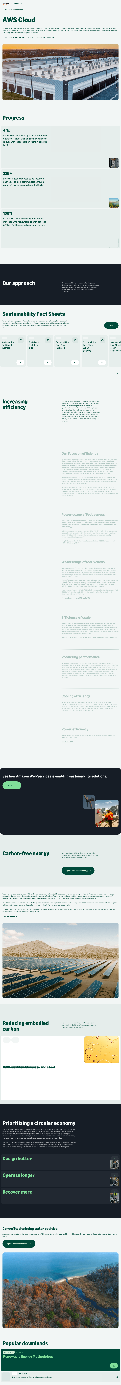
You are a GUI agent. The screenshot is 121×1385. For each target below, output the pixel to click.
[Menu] (117, 3)
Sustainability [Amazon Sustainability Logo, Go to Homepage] (16, 3)
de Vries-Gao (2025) (77, 592)
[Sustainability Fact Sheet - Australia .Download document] (20, 362)
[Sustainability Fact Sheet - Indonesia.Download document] (75, 362)
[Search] (112, 3)
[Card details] (115, 1158)
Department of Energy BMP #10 (71, 594)
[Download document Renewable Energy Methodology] (114, 1365)
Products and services (14, 10)
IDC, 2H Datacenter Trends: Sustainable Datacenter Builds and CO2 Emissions (85, 541)
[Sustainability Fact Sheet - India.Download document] (48, 362)
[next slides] (15, 1040)
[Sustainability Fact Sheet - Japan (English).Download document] (102, 362)
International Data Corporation (73, 537)
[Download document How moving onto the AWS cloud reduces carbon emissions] (117, 1377)
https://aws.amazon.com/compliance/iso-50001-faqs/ (92, 469)
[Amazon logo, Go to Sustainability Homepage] (5, 4)
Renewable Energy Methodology (83, 898)
